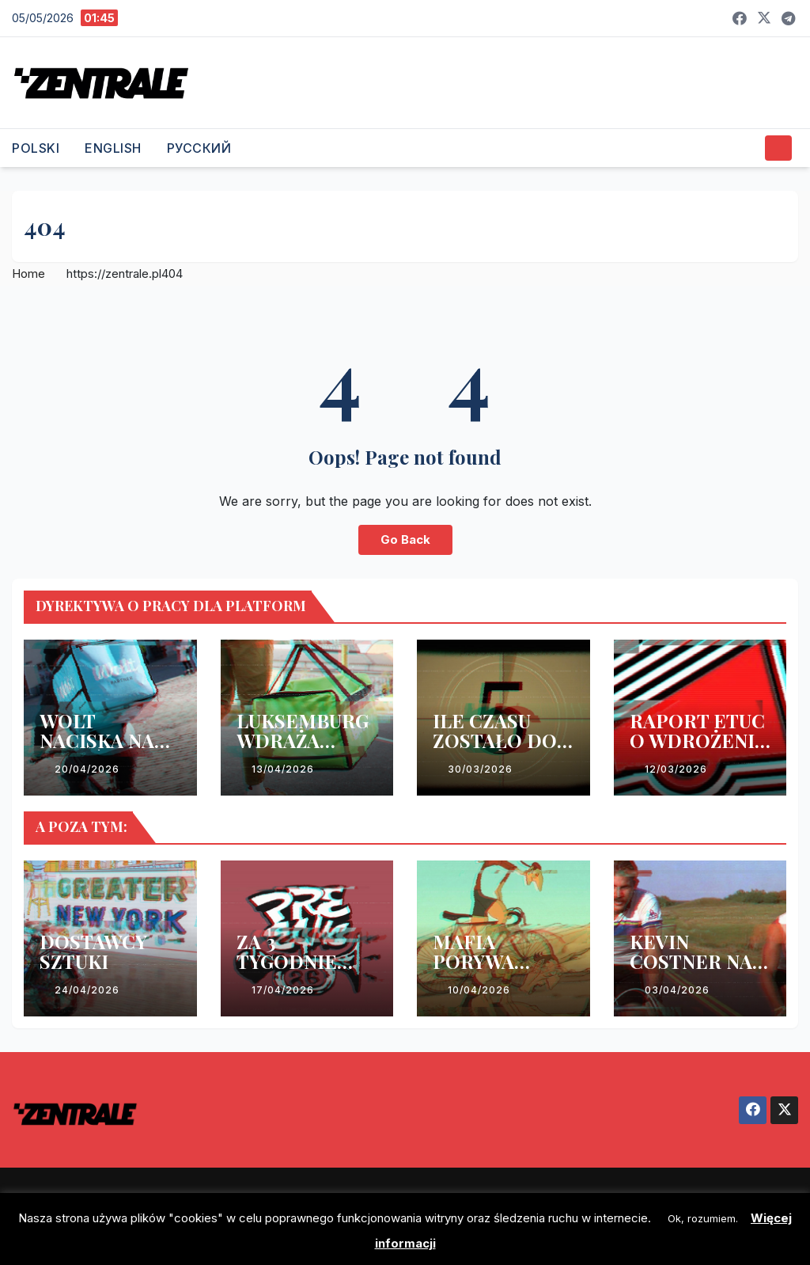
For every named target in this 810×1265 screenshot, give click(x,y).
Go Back (405, 539)
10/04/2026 (479, 990)
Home (28, 273)
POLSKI (35, 148)
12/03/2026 (676, 769)
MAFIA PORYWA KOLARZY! (480, 961)
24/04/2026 (87, 990)
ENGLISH (113, 148)
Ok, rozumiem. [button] (703, 1218)
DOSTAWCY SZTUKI (93, 951)
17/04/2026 (283, 990)
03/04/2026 (677, 990)
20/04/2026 (87, 769)
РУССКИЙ (199, 148)
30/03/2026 (480, 769)
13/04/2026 (283, 769)
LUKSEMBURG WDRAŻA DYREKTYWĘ (303, 740)
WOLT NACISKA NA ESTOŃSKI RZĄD (97, 750)
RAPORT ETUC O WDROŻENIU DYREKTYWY (698, 740)
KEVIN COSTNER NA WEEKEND (691, 961)
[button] (746, 148)
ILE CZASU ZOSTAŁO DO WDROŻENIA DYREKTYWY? (498, 750)
